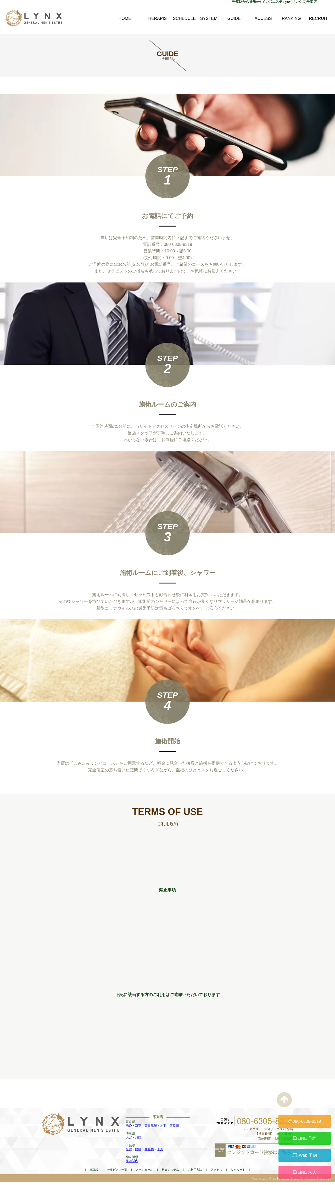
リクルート (238, 1172)
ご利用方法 (195, 1172)
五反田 (174, 1129)
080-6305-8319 (304, 1121)
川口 (138, 1140)
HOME (94, 1172)
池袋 (129, 1129)
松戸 (129, 1152)
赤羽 (163, 1129)
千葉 (160, 1152)
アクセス (216, 1172)
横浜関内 (132, 1164)
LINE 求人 (304, 1172)
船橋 (138, 1152)
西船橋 (149, 1152)
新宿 (138, 1129)
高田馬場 (150, 1129)
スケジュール (144, 1172)
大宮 (129, 1140)
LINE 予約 (304, 1138)
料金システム (170, 1172)
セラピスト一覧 (117, 1172)
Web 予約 (304, 1155)
